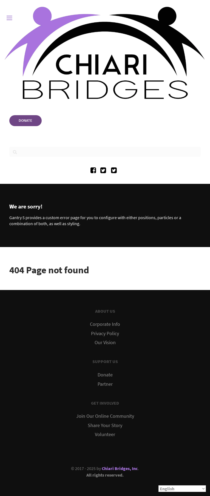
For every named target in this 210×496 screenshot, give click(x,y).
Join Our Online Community (105, 416)
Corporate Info (105, 324)
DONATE (25, 120)
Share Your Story (105, 425)
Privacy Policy (105, 333)
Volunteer (105, 434)
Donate (105, 375)
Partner (105, 384)
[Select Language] (182, 488)
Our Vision (105, 343)
